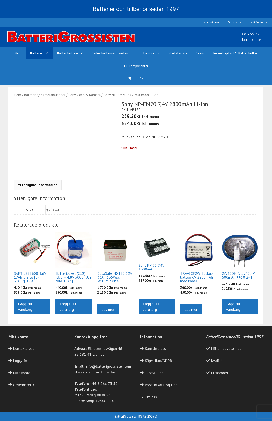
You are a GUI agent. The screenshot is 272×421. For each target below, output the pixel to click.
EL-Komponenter (136, 66)
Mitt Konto (261, 22)
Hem (18, 53)
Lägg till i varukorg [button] (26, 306)
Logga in (20, 360)
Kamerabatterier (53, 95)
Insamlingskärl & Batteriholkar (235, 53)
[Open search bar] (142, 78)
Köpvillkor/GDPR (158, 360)
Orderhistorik (23, 384)
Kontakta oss (212, 22)
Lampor (153, 53)
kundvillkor (154, 372)
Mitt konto (21, 372)
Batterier (41, 53)
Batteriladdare (72, 53)
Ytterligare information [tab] (38, 184)
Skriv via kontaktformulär (94, 372)
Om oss (237, 22)
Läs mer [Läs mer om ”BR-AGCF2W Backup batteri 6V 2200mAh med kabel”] (190, 309)
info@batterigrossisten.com (108, 366)
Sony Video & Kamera (84, 95)
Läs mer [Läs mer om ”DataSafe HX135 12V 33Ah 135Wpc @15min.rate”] (107, 309)
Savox (200, 53)
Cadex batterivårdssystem (115, 53)
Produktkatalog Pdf (161, 384)
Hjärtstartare (177, 53)
